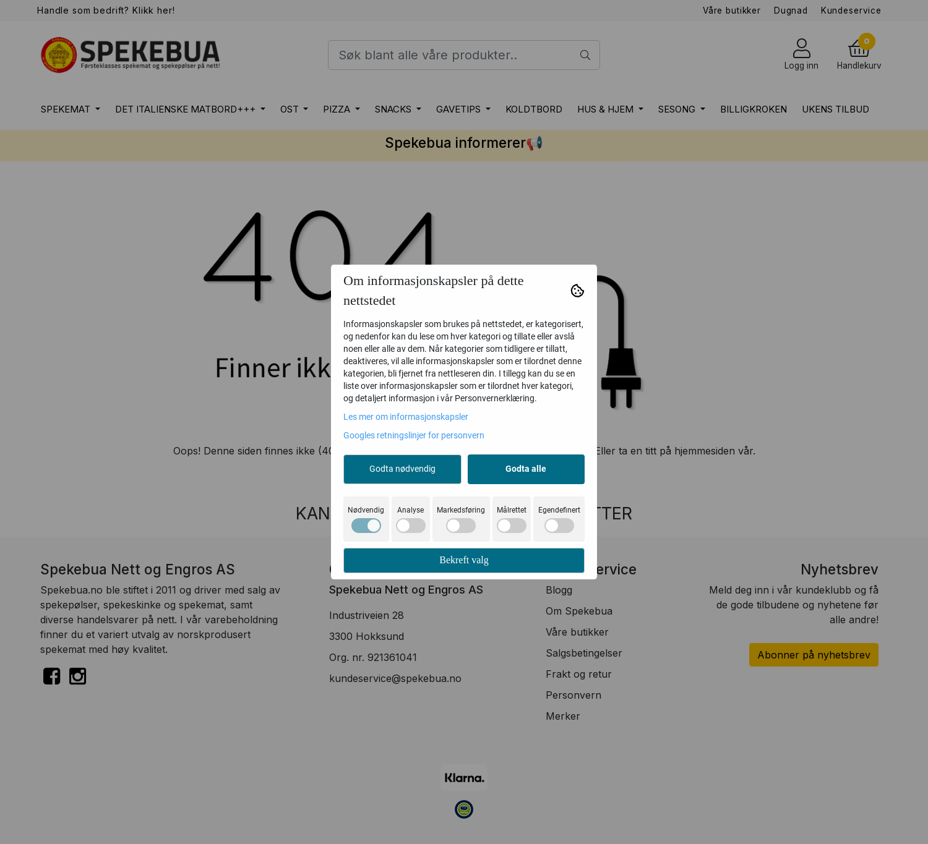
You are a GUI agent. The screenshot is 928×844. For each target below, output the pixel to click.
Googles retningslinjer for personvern (413, 435)
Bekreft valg (464, 560)
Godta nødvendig (402, 469)
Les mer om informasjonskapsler (405, 417)
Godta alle (525, 469)
